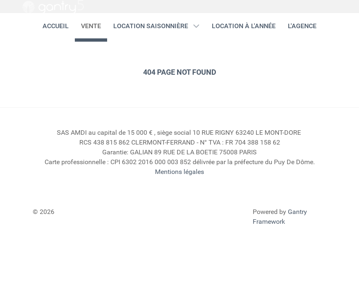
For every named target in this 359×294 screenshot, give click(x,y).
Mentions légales (179, 172)
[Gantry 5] (53, 7)
